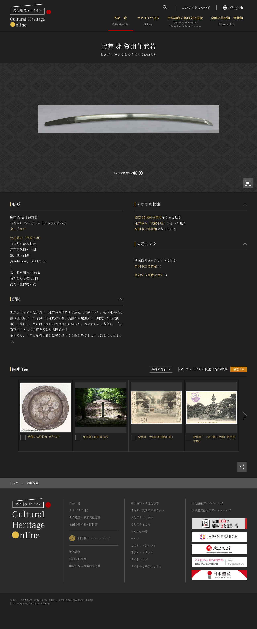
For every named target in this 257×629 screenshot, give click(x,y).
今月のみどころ (140, 524)
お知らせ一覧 (139, 531)
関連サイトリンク (142, 552)
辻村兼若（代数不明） (26, 237)
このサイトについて (196, 7)
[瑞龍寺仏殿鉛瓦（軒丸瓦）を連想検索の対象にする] (23, 437)
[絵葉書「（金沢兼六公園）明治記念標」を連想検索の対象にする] (188, 437)
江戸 (22, 228)
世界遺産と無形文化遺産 (185, 21)
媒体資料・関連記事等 (145, 503)
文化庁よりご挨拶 (142, 517)
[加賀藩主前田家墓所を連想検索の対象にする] (78, 437)
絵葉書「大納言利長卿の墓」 (156, 437)
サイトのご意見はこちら (146, 566)
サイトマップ (139, 559)
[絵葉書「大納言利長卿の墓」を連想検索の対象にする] (133, 437)
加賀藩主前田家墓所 (95, 437)
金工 (13, 228)
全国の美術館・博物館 (227, 21)
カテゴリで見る (148, 21)
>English (233, 7)
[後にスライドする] (243, 416)
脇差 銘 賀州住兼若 (148, 217)
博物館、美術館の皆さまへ (147, 510)
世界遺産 (75, 552)
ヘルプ (135, 538)
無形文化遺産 (77, 559)
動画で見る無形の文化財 (84, 566)
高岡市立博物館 (146, 228)
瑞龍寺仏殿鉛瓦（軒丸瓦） (44, 437)
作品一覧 (120, 21)
